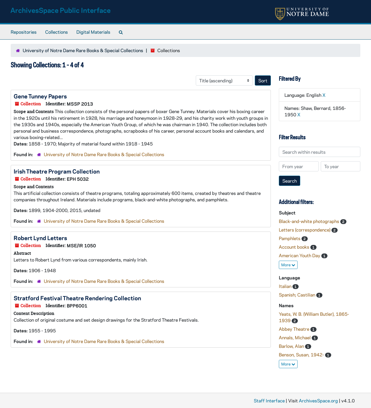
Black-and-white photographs (309, 221)
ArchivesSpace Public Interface (60, 10)
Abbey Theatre (294, 329)
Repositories (24, 32)
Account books (294, 247)
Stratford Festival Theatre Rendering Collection (77, 298)
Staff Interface (269, 400)
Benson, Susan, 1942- (302, 354)
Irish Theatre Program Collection (57, 171)
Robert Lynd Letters (40, 237)
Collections (56, 32)
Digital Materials (93, 32)
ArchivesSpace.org (318, 400)
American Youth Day (300, 255)
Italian (285, 286)
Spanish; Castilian (297, 295)
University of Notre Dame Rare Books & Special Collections (83, 50)
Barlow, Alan (292, 346)
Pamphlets (290, 238)
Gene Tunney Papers (40, 96)
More (288, 264)
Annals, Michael (295, 337)
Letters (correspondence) (305, 230)
